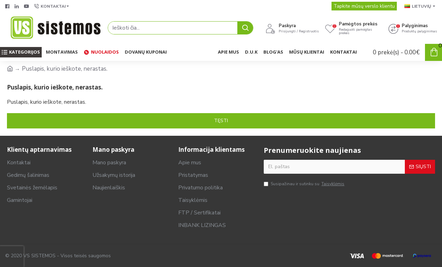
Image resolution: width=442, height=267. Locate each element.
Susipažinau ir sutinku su (304, 184)
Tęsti (221, 120)
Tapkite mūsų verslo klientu (364, 6)
